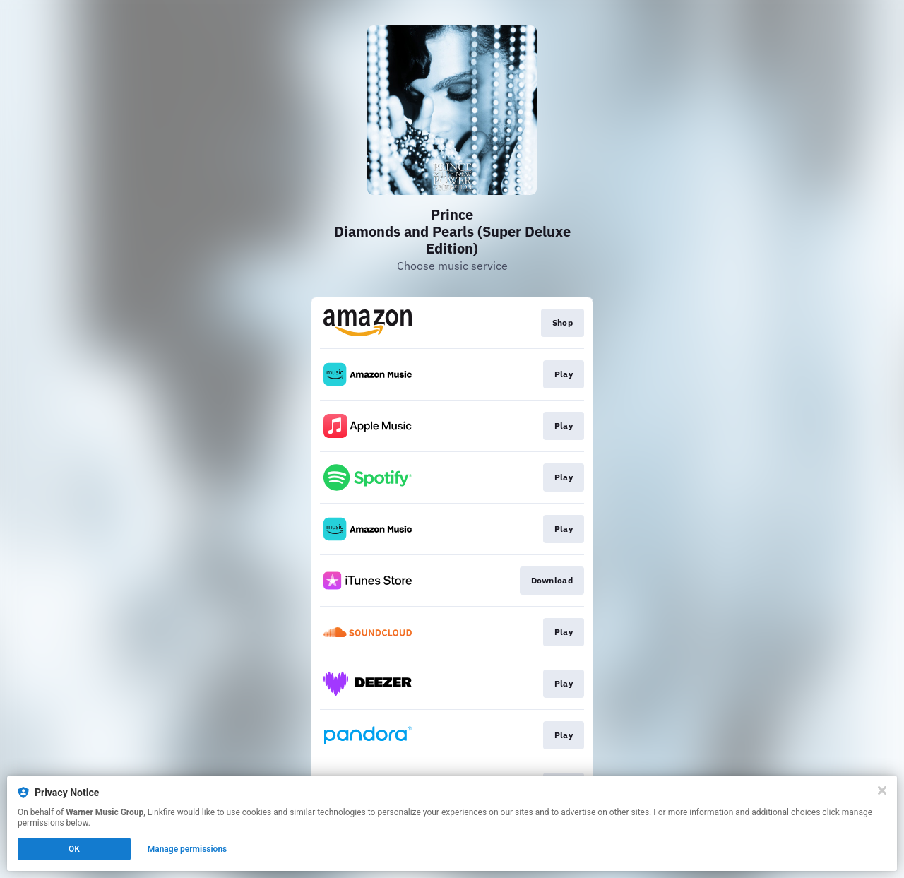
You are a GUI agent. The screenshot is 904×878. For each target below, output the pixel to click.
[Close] (882, 790)
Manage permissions (187, 849)
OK (74, 849)
